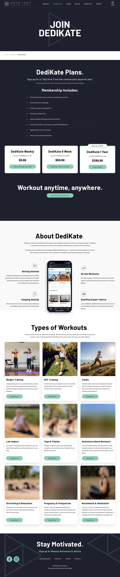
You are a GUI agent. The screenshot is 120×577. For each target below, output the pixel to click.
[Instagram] (16, 559)
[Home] (18, 4)
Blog (77, 4)
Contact (88, 4)
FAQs (68, 4)
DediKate (58, 4)
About (46, 4)
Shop (99, 4)
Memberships (22, 54)
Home (6, 54)
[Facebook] (9, 559)
